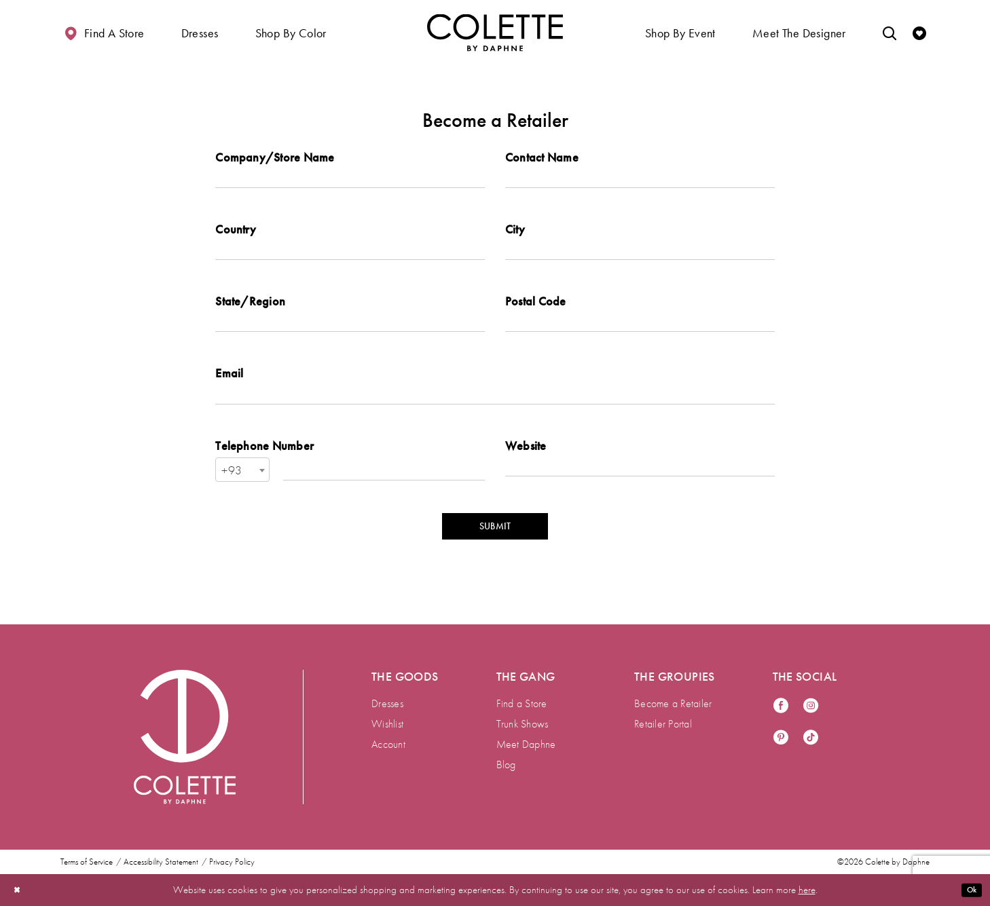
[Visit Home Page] (495, 32)
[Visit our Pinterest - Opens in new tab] (781, 738)
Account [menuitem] (388, 744)
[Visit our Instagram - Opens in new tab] (811, 706)
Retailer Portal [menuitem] (663, 724)
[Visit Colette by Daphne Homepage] (185, 737)
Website (526, 466)
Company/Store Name (274, 157)
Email (229, 389)
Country (235, 234)
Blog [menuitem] (506, 764)
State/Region (250, 312)
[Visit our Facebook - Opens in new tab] (781, 706)
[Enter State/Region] (350, 336)
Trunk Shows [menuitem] (522, 724)
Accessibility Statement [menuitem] (161, 862)
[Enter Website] (640, 490)
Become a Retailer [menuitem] (673, 703)
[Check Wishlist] (919, 32)
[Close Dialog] (19, 890)
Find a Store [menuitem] (521, 703)
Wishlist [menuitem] (387, 724)
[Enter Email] (494, 413)
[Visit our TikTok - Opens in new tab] (811, 738)
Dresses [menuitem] (387, 703)
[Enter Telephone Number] (384, 490)
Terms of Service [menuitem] (86, 862)
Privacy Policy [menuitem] (232, 862)
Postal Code (535, 312)
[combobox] (242, 490)
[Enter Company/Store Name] (350, 181)
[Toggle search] (889, 32)
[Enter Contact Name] (640, 181)
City (515, 234)
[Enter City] (640, 258)
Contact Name (542, 157)
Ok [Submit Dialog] (968, 889)
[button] (200, 32)
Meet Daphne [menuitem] (526, 744)
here (807, 889)
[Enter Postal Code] (640, 336)
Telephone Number (264, 466)
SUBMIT (495, 552)
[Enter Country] (350, 258)
